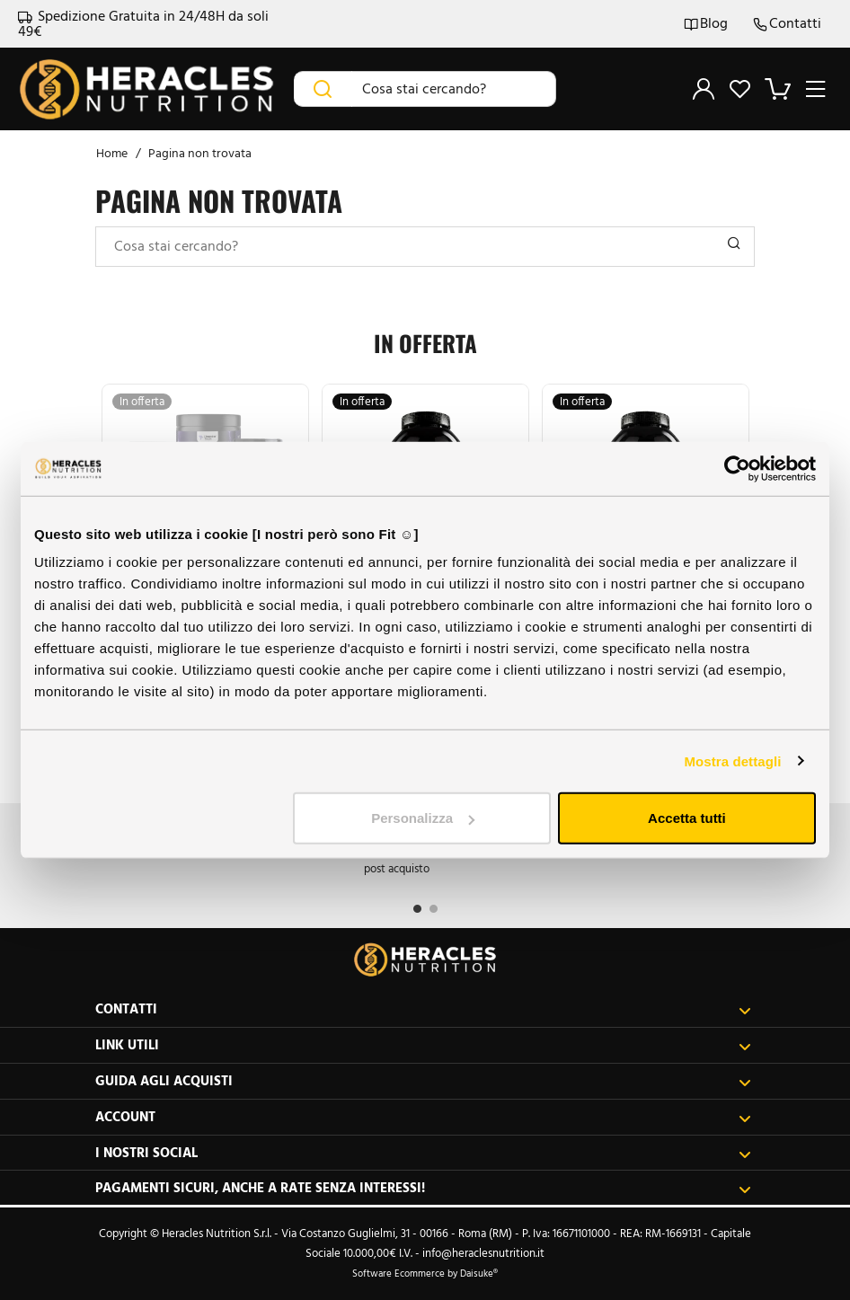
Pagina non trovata (200, 153)
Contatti (787, 23)
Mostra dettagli (732, 760)
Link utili (423, 1045)
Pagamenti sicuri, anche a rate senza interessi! (423, 1188)
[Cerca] (323, 89)
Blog (706, 23)
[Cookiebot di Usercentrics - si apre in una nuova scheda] (737, 468)
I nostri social (423, 1153)
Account (423, 1117)
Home (112, 153)
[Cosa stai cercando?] (453, 89)
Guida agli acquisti (423, 1081)
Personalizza (422, 818)
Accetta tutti (687, 818)
